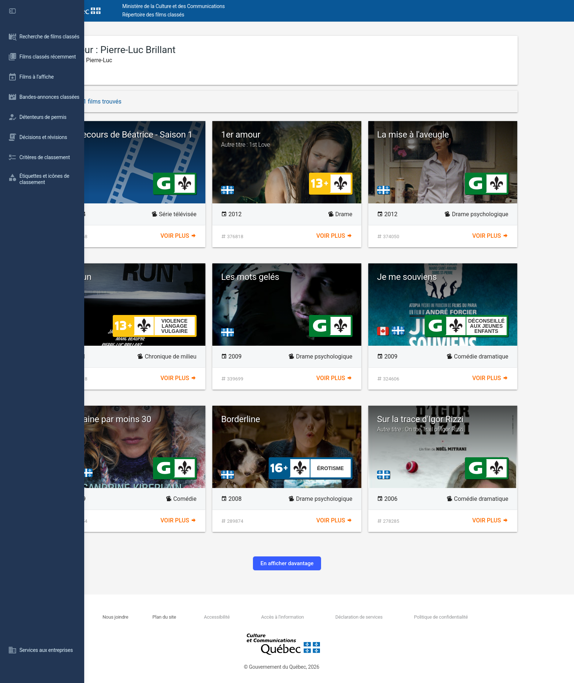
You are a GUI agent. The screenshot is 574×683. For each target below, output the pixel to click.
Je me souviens (449, 277)
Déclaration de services (401, 617)
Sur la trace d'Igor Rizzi (485, 423)
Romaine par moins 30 (151, 419)
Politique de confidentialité (483, 617)
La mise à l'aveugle (455, 135)
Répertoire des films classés (196, 15)
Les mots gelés (293, 277)
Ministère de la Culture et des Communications (216, 6)
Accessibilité (259, 617)
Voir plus (220, 235)
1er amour (329, 139)
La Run (121, 277)
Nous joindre (158, 617)
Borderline (283, 419)
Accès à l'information (324, 617)
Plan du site (207, 617)
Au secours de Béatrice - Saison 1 (171, 135)
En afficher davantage (328, 563)
